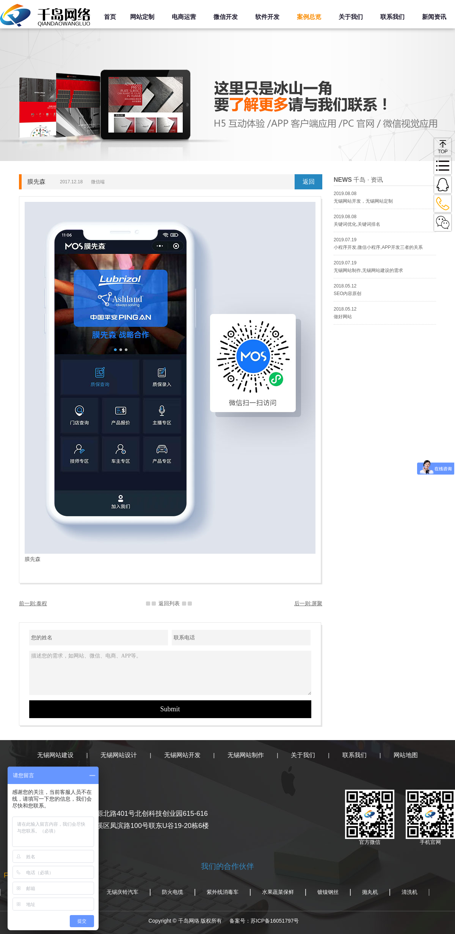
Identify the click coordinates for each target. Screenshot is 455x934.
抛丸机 (370, 892)
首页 (110, 17)
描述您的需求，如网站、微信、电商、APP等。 (170, 673)
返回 (309, 181)
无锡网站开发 (182, 755)
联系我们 (392, 17)
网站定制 (142, 17)
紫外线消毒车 (222, 892)
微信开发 (225, 17)
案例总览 (309, 17)
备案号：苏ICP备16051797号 (264, 921)
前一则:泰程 (33, 603)
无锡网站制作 (246, 755)
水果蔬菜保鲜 (278, 892)
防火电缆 (172, 892)
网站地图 (406, 755)
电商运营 (184, 17)
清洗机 (409, 892)
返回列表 (169, 603)
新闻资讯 (434, 17)
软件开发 (267, 17)
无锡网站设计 (118, 755)
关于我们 (351, 17)
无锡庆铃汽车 (122, 892)
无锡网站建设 (55, 755)
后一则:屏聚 (308, 603)
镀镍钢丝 (328, 892)
